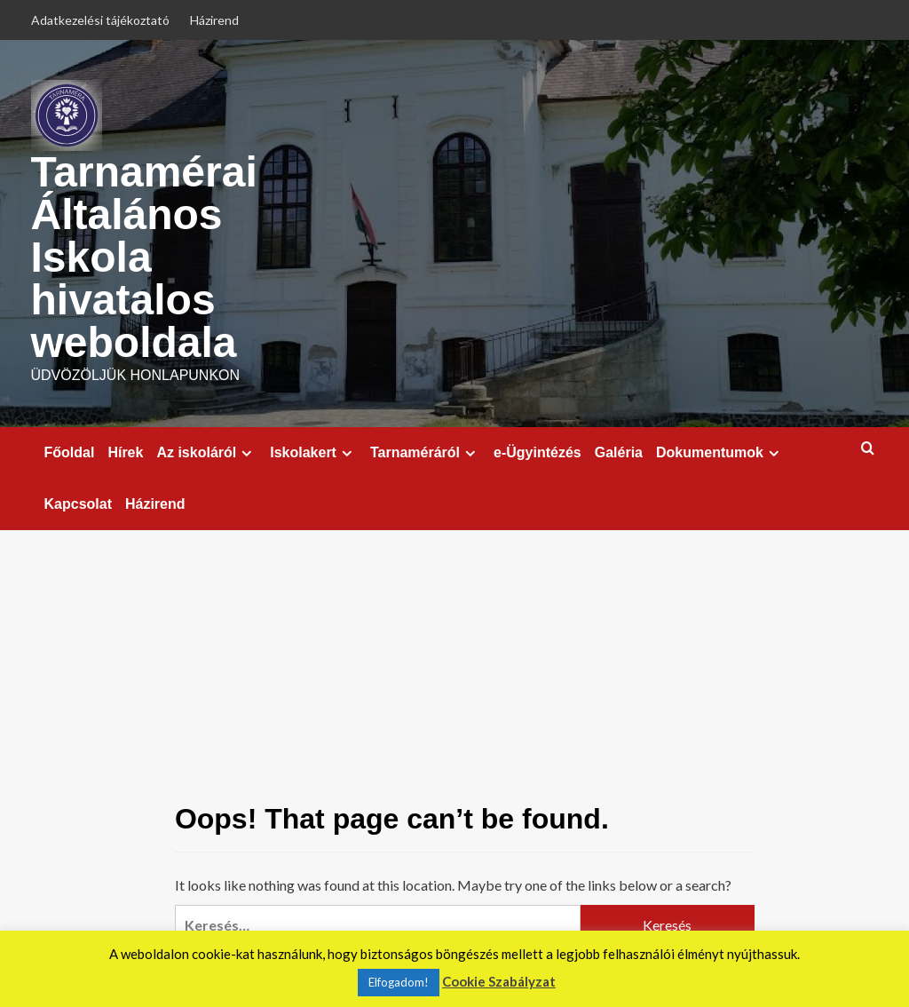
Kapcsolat (78, 503)
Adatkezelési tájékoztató (100, 20)
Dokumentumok (720, 453)
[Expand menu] (246, 453)
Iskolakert (313, 453)
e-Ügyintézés (537, 452)
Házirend (214, 20)
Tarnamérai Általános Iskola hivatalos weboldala (144, 257)
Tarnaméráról (425, 453)
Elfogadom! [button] (398, 982)
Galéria (619, 452)
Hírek (125, 452)
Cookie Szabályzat (499, 981)
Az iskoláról (206, 453)
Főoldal (69, 452)
